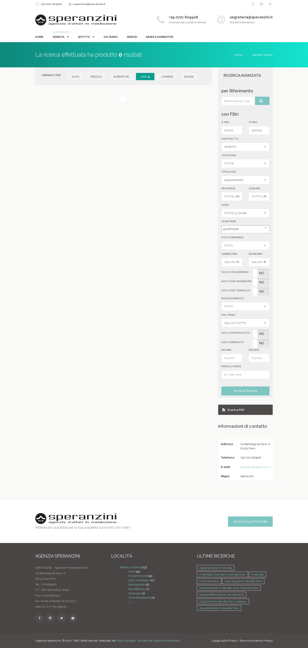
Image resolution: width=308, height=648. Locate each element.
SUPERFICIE (121, 76)
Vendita (59, 36)
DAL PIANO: (228, 314)
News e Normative (159, 36)
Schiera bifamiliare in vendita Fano (221, 594)
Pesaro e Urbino (130, 567)
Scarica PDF (233, 409)
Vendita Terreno (262, 54)
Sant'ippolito (136, 584)
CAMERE (167, 76)
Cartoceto (134, 593)
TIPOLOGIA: (228, 171)
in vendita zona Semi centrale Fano (222, 574)
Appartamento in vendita (215, 568)
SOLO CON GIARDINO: (235, 272)
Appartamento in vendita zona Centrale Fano (228, 588)
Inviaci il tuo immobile (250, 521)
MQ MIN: (226, 349)
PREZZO (96, 76)
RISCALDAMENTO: (232, 298)
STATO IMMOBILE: (232, 237)
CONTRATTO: (230, 138)
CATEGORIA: (229, 155)
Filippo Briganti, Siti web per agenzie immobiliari (148, 640)
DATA (75, 76)
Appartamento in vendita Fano (219, 608)
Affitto (84, 36)
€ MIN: (225, 122)
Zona (225, 204)
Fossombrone (137, 575)
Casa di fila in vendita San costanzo (223, 601)
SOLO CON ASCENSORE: (236, 281)
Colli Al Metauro (139, 580)
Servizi (132, 36)
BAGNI (188, 76)
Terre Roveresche (139, 597)
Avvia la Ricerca (245, 390)
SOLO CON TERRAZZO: (236, 290)
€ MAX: (253, 122)
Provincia (228, 188)
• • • (130, 602)
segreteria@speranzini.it (255, 467)
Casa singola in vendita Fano (243, 581)
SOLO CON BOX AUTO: (235, 332)
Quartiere (228, 221)
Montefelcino (136, 589)
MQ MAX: (254, 349)
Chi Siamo (111, 36)
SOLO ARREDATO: (232, 342)
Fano (131, 571)
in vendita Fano (209, 581)
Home (39, 36)
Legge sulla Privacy (224, 640)
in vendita (257, 574)
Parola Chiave (231, 366)
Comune (254, 188)
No (261, 273)
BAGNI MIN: (256, 253)
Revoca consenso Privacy (256, 640)
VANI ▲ (145, 76)
